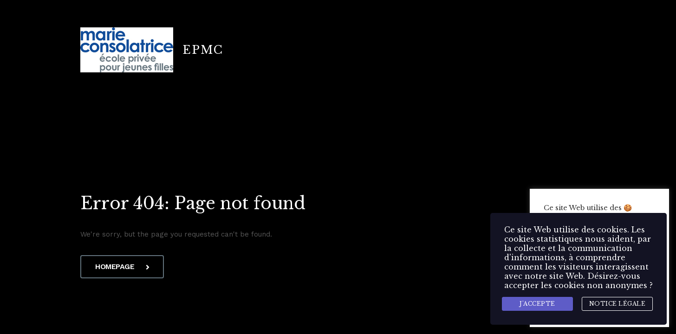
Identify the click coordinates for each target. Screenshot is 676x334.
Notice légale (617, 303)
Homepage (122, 266)
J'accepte (537, 303)
